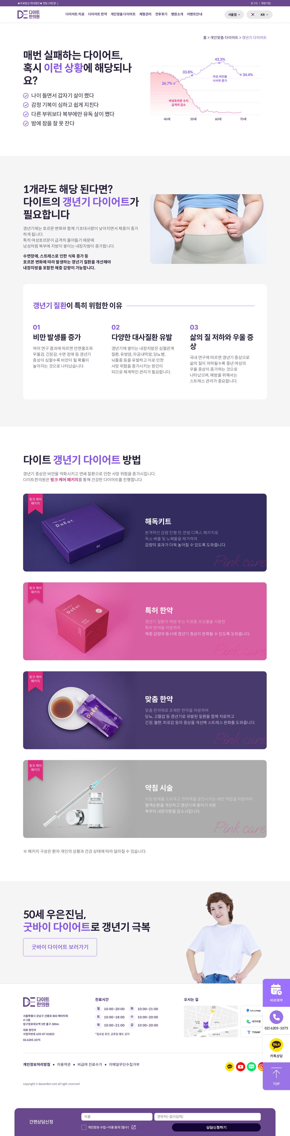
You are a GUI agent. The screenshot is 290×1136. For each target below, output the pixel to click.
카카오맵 (253, 1011)
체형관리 (145, 14)
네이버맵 (253, 1021)
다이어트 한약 (97, 14)
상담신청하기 (216, 1127)
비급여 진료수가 (89, 1064)
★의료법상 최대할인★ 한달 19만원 (38, 3)
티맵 (253, 1032)
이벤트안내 (194, 14)
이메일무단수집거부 (124, 1064)
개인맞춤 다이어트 (123, 14)
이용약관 (64, 1064)
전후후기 (161, 14)
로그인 (254, 3)
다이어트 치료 (75, 14)
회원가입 (266, 3)
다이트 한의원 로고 (30, 14)
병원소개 (177, 14)
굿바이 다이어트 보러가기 (60, 947)
